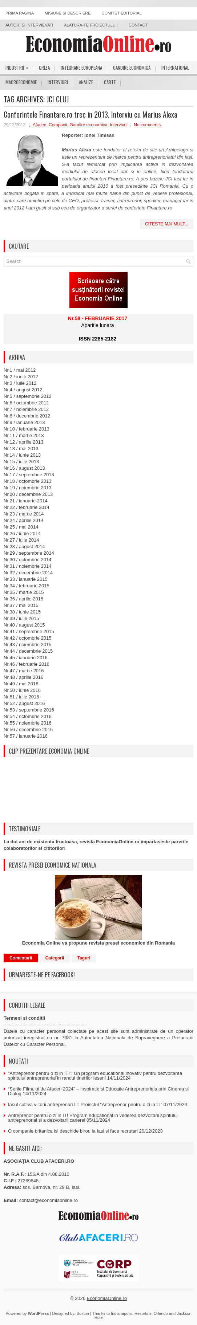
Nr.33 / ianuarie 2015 (26, 579)
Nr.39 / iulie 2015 (21, 618)
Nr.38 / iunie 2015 (22, 612)
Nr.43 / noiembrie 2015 (28, 644)
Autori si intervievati (29, 25)
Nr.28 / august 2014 (24, 546)
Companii (58, 124)
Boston (83, 1313)
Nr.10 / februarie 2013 (26, 429)
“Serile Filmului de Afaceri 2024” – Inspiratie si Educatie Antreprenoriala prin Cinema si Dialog (98, 1091)
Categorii (54, 958)
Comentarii (20, 958)
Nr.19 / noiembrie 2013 (28, 487)
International (175, 67)
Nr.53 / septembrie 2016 (29, 710)
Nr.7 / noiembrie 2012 (26, 409)
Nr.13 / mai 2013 (21, 448)
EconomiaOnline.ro (107, 1298)
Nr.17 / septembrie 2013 (29, 474)
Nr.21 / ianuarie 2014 (26, 501)
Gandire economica (131, 67)
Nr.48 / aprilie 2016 (23, 677)
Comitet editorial (122, 13)
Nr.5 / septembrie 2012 (28, 396)
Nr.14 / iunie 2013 (22, 455)
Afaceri (39, 124)
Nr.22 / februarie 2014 (26, 507)
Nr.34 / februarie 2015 (26, 585)
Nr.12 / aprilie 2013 (23, 442)
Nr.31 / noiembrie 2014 (28, 566)
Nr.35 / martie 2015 (24, 592)
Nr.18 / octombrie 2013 (28, 481)
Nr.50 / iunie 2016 (22, 690)
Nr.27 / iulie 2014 (21, 540)
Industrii (19, 66)
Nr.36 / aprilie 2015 (23, 599)
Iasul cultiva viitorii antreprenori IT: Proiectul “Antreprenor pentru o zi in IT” (85, 1104)
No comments (147, 124)
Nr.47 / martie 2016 (24, 670)
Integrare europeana (81, 67)
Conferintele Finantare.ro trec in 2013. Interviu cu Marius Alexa (90, 114)
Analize (86, 82)
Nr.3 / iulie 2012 (20, 383)
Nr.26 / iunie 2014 (22, 533)
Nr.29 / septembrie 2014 (29, 553)
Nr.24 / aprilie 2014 (23, 520)
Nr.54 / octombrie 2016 (28, 716)
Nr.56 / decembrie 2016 (28, 729)
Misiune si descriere (68, 13)
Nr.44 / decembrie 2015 (28, 651)
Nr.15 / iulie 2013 (21, 461)
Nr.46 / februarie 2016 (26, 664)
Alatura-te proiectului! (91, 25)
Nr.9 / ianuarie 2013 (24, 422)
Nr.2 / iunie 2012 (21, 376)
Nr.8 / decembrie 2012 (27, 416)
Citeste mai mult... (166, 224)
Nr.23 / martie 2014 (24, 514)
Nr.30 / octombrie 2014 (28, 559)
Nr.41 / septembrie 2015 (29, 631)
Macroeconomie (21, 82)
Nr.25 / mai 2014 (21, 527)
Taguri (84, 958)
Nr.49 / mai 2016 (21, 683)
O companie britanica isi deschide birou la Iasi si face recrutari (73, 1131)
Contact (138, 25)
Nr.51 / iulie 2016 (21, 697)
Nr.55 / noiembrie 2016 (28, 723)
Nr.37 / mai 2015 (21, 605)
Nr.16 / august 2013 (24, 468)
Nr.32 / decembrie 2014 (28, 572)
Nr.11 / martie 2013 (24, 435)
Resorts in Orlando (151, 1313)
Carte (110, 82)
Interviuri (58, 82)
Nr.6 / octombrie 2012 (26, 402)
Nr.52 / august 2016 (24, 703)
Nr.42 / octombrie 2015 (28, 638)
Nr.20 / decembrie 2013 (28, 494)
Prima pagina (19, 13)
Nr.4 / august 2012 (23, 389)
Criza (44, 67)
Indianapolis (121, 1313)
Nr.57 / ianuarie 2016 (26, 736)
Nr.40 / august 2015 (24, 625)
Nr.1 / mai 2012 (20, 370)
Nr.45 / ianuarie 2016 (26, 657)
